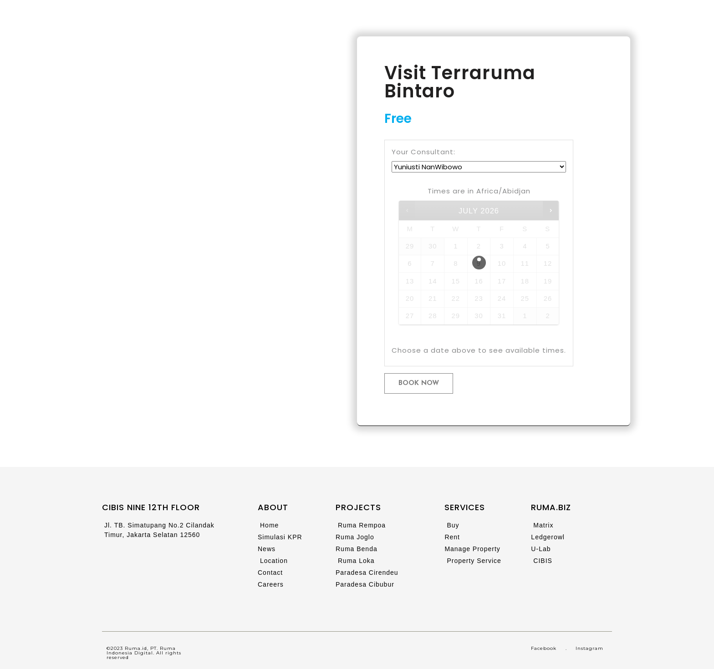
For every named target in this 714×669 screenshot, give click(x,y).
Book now (418, 383)
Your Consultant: (423, 152)
